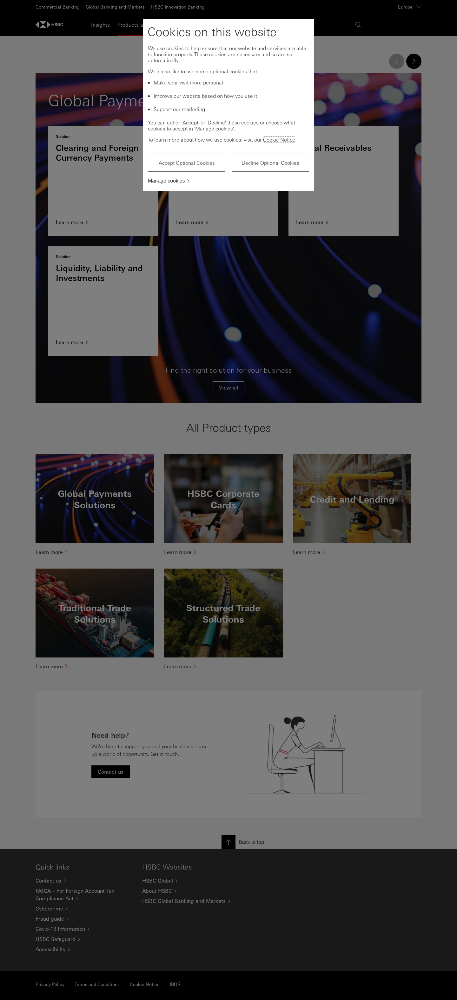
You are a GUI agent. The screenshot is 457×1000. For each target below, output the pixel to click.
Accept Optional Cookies (187, 162)
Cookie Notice (279, 139)
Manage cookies (166, 180)
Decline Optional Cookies (270, 162)
